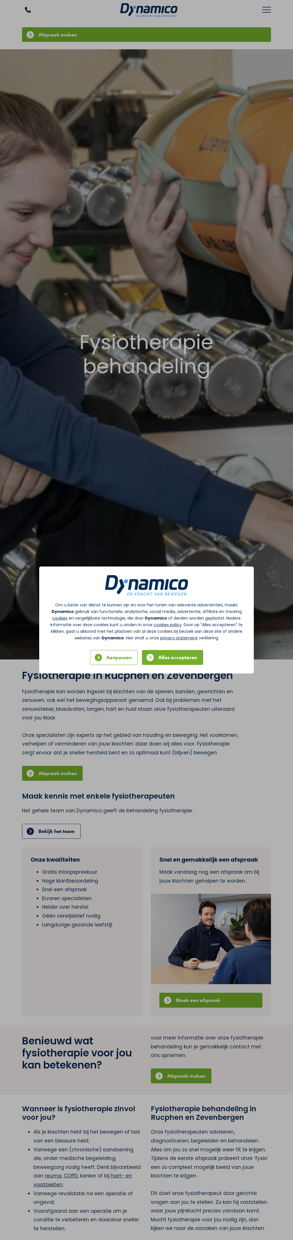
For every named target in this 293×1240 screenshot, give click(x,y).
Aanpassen (119, 657)
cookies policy (168, 625)
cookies (60, 618)
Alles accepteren (177, 657)
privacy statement (179, 638)
